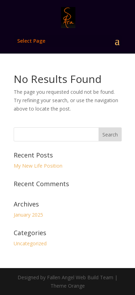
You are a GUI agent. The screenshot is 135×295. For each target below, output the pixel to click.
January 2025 (28, 214)
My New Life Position (38, 165)
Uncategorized (30, 243)
